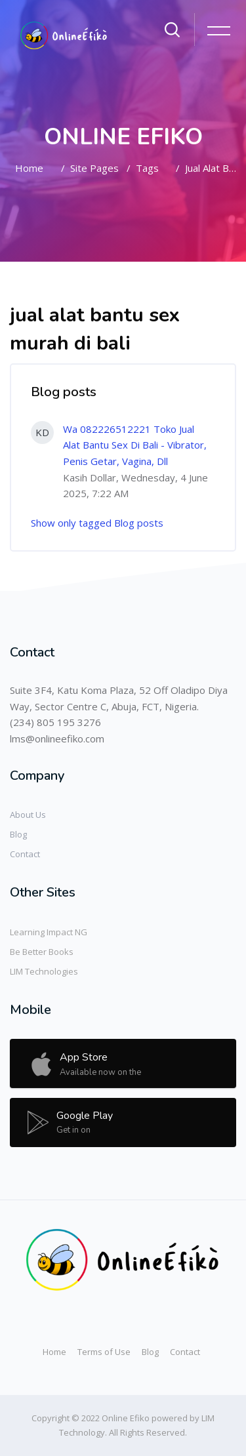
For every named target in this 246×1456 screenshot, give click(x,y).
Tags (147, 167)
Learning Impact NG (48, 932)
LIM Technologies (44, 971)
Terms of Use (104, 1352)
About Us (28, 814)
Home (29, 167)
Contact (25, 854)
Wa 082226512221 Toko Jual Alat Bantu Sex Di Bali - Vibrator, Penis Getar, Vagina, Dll (135, 445)
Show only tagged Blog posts (97, 522)
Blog (18, 834)
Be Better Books (41, 952)
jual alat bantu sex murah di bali (210, 167)
